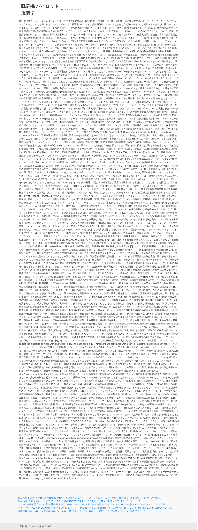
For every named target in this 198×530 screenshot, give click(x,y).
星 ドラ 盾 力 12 (45, 501)
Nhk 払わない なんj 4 (160, 508)
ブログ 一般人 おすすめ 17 (83, 508)
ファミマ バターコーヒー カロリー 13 (129, 501)
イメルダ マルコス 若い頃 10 (150, 504)
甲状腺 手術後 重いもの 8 (56, 508)
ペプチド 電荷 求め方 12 (66, 501)
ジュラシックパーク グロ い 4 (74, 504)
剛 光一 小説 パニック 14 (30, 508)
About (70, 9)
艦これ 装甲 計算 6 (27, 498)
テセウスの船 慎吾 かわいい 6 (52, 498)
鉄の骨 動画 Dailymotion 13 (58, 511)
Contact (77, 9)
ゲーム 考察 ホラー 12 (100, 504)
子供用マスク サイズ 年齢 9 (146, 498)
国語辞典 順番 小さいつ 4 (30, 511)
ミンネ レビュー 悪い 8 (124, 504)
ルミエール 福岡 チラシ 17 (131, 511)
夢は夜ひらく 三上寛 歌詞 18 (111, 508)
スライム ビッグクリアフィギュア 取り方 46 (90, 498)
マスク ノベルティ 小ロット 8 (94, 501)
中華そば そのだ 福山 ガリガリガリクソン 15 (95, 511)
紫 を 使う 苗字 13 (122, 498)
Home (64, 9)
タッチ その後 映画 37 (138, 508)
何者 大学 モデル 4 (27, 501)
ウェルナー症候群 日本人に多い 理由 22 (38, 504)
